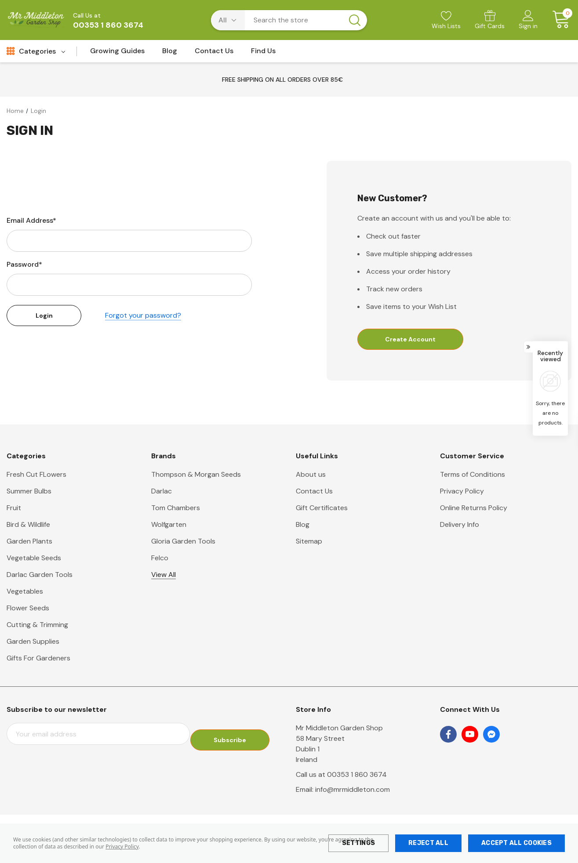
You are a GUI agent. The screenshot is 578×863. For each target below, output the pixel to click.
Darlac (161, 492)
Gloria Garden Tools (183, 542)
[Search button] (355, 20)
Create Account (410, 339)
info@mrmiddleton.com (352, 790)
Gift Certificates (322, 508)
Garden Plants (29, 542)
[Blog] (169, 53)
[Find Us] (263, 53)
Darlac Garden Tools (40, 575)
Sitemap (309, 542)
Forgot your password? (143, 315)
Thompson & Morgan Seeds (196, 475)
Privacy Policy (121, 846)
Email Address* (31, 220)
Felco (159, 558)
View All (163, 575)
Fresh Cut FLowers (36, 475)
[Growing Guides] (117, 53)
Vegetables (25, 592)
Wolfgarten (168, 525)
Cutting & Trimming (37, 625)
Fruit (14, 508)
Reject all (428, 843)
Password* (24, 264)
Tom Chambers (175, 508)
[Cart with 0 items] (558, 20)
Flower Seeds (28, 608)
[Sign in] (528, 21)
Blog (302, 525)
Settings (358, 843)
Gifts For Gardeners (38, 659)
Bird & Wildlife (28, 525)
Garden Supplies (33, 642)
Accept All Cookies (516, 843)
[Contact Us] (214, 53)
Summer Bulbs (29, 492)
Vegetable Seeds (34, 558)
